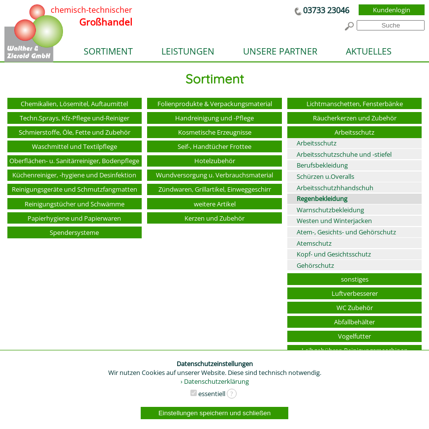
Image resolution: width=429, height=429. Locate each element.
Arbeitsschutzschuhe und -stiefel (344, 154)
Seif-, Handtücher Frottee (214, 146)
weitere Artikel (215, 204)
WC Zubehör (355, 307)
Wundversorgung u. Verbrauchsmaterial (214, 175)
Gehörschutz (315, 265)
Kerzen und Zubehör (214, 218)
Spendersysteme (74, 232)
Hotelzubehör (214, 160)
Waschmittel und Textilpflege (74, 146)
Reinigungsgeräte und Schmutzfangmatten (74, 189)
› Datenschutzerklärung (215, 381)
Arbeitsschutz (354, 132)
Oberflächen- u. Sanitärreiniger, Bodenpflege (74, 160)
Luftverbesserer (355, 293)
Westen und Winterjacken (334, 220)
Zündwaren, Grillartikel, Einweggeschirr (214, 189)
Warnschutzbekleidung (330, 209)
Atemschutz (314, 243)
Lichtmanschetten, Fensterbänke (354, 103)
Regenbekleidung (322, 198)
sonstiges (354, 279)
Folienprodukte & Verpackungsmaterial (214, 103)
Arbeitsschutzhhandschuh (335, 187)
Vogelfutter (354, 336)
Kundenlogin (391, 9)
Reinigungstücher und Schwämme (74, 204)
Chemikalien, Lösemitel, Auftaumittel (74, 103)
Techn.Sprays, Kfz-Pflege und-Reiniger (74, 118)
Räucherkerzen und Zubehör (355, 118)
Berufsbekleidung (322, 165)
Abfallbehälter (354, 321)
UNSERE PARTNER (280, 51)
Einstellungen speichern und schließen (214, 413)
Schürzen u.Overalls (325, 176)
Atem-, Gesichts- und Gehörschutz (346, 232)
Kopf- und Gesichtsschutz (334, 254)
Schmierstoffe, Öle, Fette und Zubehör (74, 132)
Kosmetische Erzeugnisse (214, 132)
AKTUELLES (369, 51)
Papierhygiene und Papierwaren (74, 218)
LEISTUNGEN (187, 51)
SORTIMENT (108, 51)
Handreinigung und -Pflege (214, 118)
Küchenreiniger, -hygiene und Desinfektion (74, 175)
